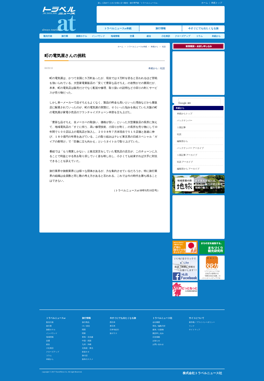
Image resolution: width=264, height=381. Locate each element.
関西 (84, 330)
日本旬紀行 (114, 330)
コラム (199, 36)
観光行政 (47, 36)
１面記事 (181, 127)
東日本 (112, 326)
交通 (132, 36)
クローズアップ (182, 36)
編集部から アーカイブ (188, 168)
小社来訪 (165, 36)
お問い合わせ (158, 344)
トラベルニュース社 (162, 318)
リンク (191, 326)
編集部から (182, 141)
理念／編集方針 (159, 326)
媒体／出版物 (158, 330)
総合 (149, 36)
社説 (164, 47)
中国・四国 (86, 341)
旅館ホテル (81, 36)
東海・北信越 (87, 337)
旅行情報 (161, 28)
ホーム (204, 3)
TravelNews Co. (62, 372)
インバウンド (98, 36)
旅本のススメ (87, 359)
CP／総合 (86, 326)
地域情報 (115, 36)
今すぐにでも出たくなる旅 (203, 28)
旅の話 (85, 355)
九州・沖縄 (86, 344)
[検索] (194, 103)
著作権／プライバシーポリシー (202, 322)
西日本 (112, 322)
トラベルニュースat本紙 (118, 28)
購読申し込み (158, 333)
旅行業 (64, 36)
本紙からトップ (184, 113)
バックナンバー (184, 120)
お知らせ (156, 341)
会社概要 (156, 322)
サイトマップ (194, 330)
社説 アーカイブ (185, 162)
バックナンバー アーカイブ (190, 148)
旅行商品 (85, 322)
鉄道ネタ (85, 352)
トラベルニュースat (55, 318)
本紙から (216, 36)
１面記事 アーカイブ (187, 155)
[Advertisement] (161, 14)
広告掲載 (156, 337)
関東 (84, 333)
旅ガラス (113, 333)
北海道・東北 (87, 348)
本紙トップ (216, 3)
